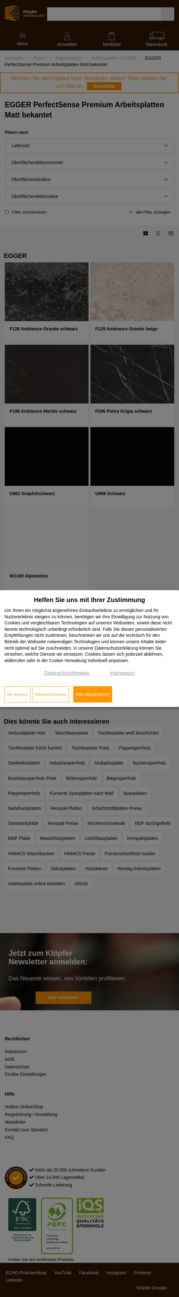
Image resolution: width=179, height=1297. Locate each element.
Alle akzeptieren (92, 694)
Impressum (122, 673)
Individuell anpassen (50, 694)
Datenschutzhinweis (66, 673)
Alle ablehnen (17, 694)
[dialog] (89, 648)
